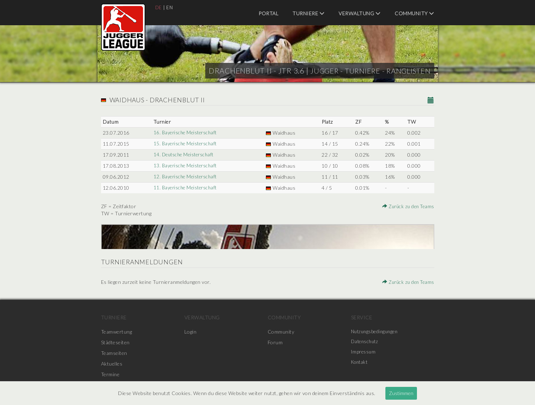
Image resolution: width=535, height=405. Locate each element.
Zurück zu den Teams (406, 206)
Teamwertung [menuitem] (116, 332)
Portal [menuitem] (268, 13)
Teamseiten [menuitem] (114, 353)
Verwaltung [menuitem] (359, 13)
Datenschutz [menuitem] (366, 342)
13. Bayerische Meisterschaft (186, 166)
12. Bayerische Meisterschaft (186, 177)
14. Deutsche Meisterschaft (184, 155)
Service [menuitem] (361, 317)
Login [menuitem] (190, 332)
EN (170, 7)
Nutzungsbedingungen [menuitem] (376, 332)
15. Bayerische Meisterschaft (186, 144)
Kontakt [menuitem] (360, 364)
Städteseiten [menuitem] (115, 342)
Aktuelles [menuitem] (112, 364)
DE (158, 7)
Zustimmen (401, 393)
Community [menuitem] (414, 13)
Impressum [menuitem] (364, 353)
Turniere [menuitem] (308, 13)
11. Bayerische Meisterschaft (186, 188)
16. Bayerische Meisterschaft (186, 133)
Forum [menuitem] (275, 342)
